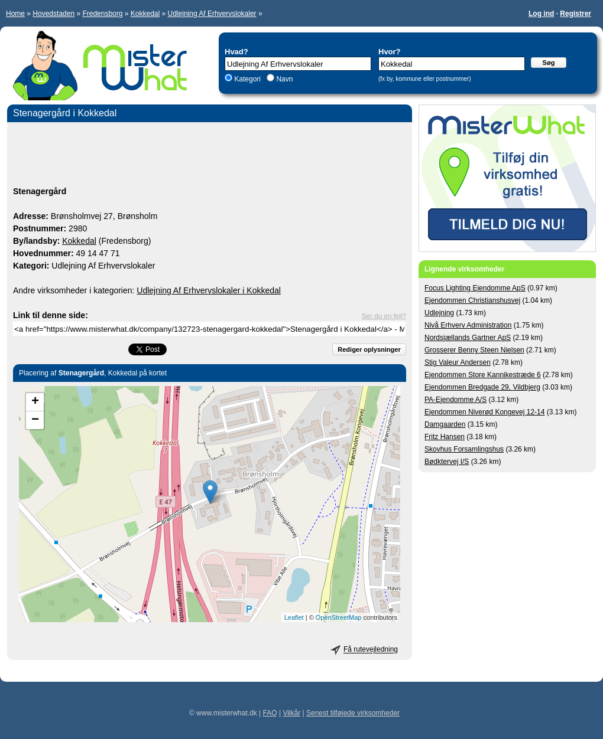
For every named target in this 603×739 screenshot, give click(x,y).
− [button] (35, 420)
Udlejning (439, 313)
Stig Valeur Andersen (457, 362)
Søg (549, 62)
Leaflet (294, 617)
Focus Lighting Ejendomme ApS (475, 288)
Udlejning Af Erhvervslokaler (212, 13)
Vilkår (291, 713)
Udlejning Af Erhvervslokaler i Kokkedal (209, 290)
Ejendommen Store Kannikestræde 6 (482, 375)
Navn (283, 79)
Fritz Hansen (444, 437)
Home (15, 13)
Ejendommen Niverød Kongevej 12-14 (484, 412)
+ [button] (35, 402)
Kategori (247, 79)
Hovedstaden (53, 13)
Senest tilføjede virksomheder (353, 713)
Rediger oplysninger (369, 349)
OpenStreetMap (339, 617)
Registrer (575, 13)
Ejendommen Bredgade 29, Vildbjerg (482, 387)
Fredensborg (102, 13)
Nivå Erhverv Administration (467, 325)
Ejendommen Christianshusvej (472, 300)
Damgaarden (444, 424)
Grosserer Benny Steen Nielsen (474, 350)
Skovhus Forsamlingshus (464, 449)
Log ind (541, 13)
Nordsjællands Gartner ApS (467, 337)
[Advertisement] (209, 155)
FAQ (270, 713)
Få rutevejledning (370, 650)
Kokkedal (145, 13)
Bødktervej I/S (446, 461)
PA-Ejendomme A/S (455, 399)
